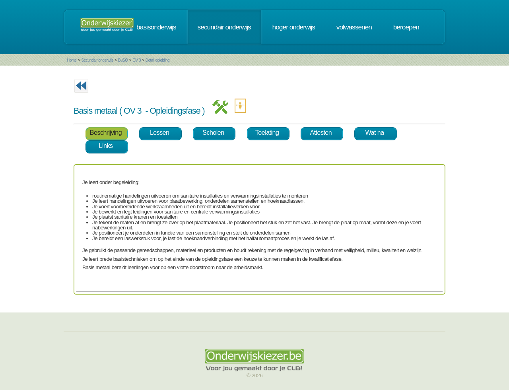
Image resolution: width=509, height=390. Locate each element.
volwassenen (354, 27)
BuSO (123, 60)
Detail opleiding (157, 60)
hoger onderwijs (293, 27)
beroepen (406, 27)
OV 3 (136, 60)
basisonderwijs (156, 27)
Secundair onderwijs (97, 60)
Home (72, 60)
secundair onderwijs (224, 27)
